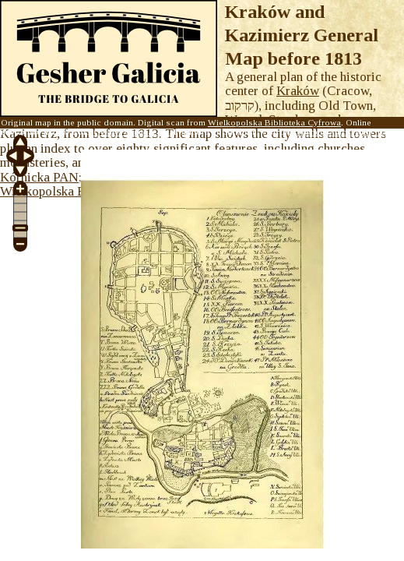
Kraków (297, 90)
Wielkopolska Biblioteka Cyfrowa (274, 122)
